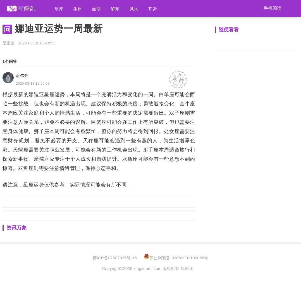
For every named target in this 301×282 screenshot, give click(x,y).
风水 (133, 9)
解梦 (115, 9)
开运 (152, 9)
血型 (96, 9)
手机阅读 (272, 8)
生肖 (77, 9)
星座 (58, 9)
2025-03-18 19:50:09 (33, 84)
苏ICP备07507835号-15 (115, 257)
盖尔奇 (22, 75)
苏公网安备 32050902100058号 (176, 257)
